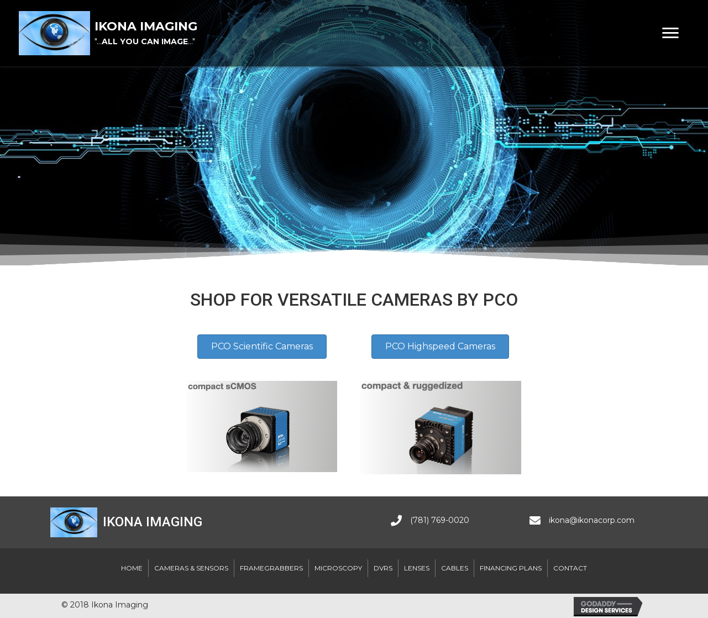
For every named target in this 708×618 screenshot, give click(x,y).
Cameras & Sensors (191, 568)
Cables (454, 568)
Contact (570, 568)
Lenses (416, 568)
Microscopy (338, 568)
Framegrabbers (271, 568)
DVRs (383, 568)
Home (132, 568)
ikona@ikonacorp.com (591, 520)
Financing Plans (511, 568)
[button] (670, 33)
